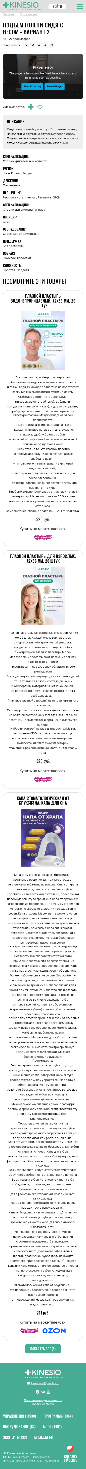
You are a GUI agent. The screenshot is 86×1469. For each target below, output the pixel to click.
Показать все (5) (43, 1348)
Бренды (44, 1437)
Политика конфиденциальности (43, 1400)
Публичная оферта (43, 1404)
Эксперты (15, 1437)
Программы (58, 1416)
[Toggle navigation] (79, 6)
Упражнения (19, 1416)
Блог (52, 1426)
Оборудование (19, 1426)
